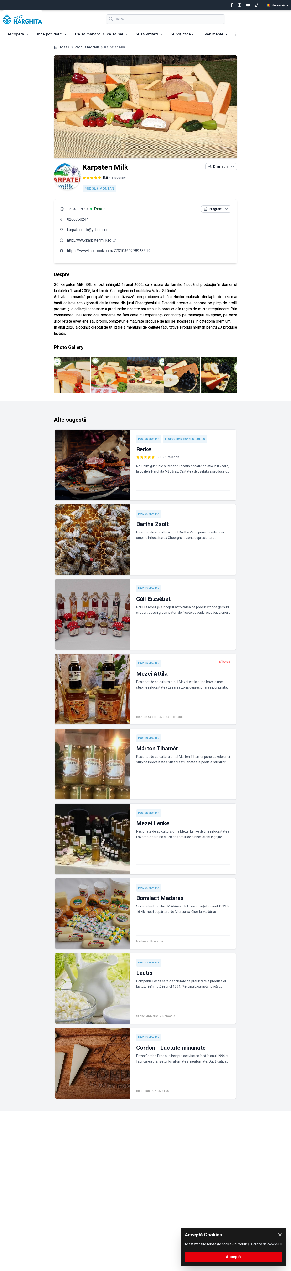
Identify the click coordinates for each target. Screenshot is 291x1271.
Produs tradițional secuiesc (185, 439)
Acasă (64, 47)
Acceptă (233, 1257)
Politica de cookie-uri (266, 1244)
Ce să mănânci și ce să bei (101, 34)
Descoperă (16, 34)
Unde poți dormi (51, 34)
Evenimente (214, 34)
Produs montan (87, 47)
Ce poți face (181, 34)
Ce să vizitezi (148, 34)
